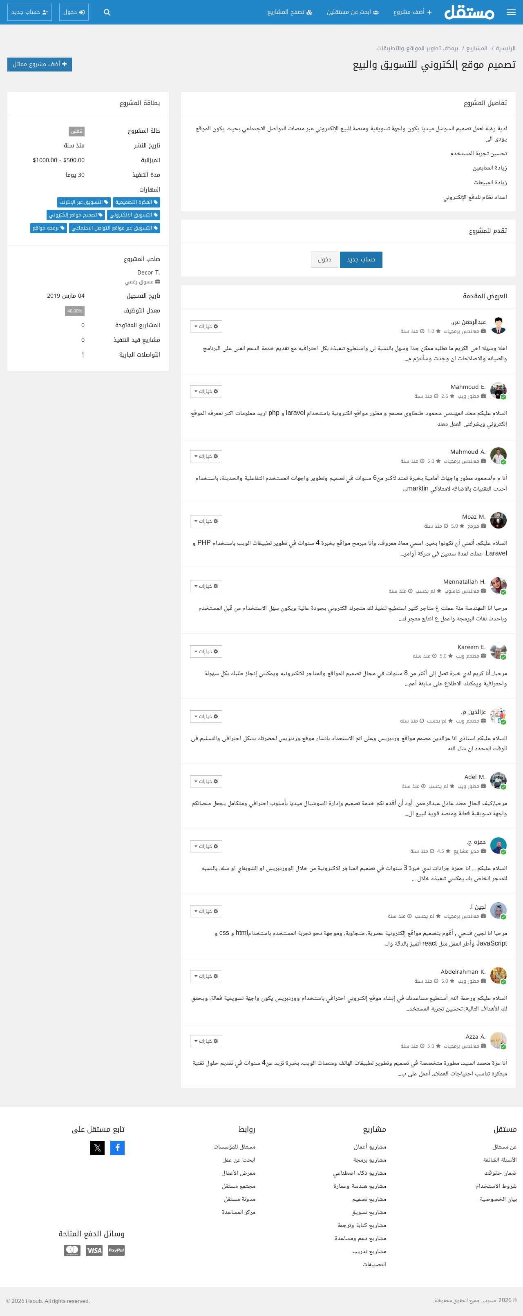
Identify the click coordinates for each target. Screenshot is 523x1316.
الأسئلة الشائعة (500, 1160)
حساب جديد (361, 259)
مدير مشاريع (466, 851)
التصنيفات (374, 1264)
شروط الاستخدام (496, 1186)
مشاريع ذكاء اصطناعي (359, 1173)
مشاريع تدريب (369, 1251)
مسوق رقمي (139, 281)
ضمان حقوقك (500, 1173)
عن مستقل (504, 1147)
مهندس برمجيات (461, 331)
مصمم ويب (467, 655)
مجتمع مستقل (238, 1186)
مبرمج (473, 526)
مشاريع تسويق (368, 1212)
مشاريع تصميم (369, 1199)
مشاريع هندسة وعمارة (359, 1186)
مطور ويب (468, 396)
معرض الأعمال (238, 1173)
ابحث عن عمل (238, 1160)
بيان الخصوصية (498, 1199)
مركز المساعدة (238, 1212)
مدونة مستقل (239, 1199)
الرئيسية (506, 48)
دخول (324, 259)
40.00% (74, 311)
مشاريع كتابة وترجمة (361, 1225)
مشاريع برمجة (369, 1160)
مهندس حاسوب (462, 591)
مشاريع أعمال (370, 1147)
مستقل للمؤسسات (234, 1147)
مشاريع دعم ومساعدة (360, 1238)
